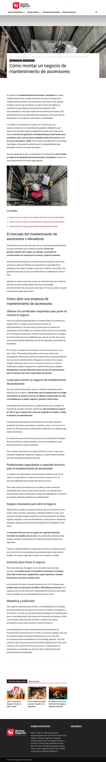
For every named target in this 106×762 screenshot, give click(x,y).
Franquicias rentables (51, 12)
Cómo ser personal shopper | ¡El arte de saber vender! (14, 703)
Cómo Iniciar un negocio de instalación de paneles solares (33, 226)
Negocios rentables (16, 12)
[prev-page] (8, 711)
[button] (96, 12)
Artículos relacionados (17, 681)
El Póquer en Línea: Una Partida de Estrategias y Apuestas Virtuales (57, 703)
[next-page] (12, 711)
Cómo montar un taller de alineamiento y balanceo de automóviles (36, 222)
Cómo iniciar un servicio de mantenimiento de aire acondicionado (36, 217)
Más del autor (34, 681)
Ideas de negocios (69, 12)
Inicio (11, 57)
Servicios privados (37, 57)
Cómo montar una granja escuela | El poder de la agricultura (37, 703)
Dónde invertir (33, 12)
